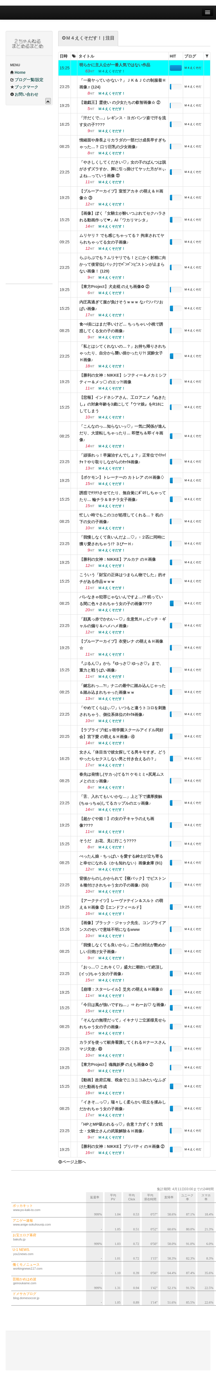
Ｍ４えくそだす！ (192, 68)
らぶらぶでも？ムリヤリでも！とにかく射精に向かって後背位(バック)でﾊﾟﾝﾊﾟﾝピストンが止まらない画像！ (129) (122, 264)
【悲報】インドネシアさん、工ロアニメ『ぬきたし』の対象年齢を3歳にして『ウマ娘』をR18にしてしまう (122, 404)
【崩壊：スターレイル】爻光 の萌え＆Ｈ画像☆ (121, 989)
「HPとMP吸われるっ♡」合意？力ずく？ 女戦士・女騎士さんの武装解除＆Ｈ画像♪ (121, 1127)
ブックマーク (24, 87)
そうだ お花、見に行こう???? (107, 841)
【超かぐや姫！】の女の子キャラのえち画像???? (116, 822)
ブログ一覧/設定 (26, 79)
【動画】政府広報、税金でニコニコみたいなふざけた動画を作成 (122, 1083)
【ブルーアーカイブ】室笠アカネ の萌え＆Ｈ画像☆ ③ (121, 194)
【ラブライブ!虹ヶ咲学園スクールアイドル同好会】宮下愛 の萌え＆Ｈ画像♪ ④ (121, 733)
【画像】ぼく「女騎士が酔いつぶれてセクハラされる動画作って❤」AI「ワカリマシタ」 (122, 216)
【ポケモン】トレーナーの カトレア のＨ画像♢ (121, 477)
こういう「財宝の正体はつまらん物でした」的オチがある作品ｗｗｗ (122, 578)
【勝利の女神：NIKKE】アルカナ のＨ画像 (117, 559)
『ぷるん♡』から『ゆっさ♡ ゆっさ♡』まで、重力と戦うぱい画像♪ (121, 666)
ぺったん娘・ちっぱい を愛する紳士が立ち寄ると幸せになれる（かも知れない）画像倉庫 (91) (121, 859)
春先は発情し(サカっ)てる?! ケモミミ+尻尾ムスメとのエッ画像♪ (121, 777)
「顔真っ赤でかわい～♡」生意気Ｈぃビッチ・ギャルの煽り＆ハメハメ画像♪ (122, 622)
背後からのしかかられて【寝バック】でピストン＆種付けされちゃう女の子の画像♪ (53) (122, 881)
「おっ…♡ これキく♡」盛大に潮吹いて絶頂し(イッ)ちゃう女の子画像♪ (121, 970)
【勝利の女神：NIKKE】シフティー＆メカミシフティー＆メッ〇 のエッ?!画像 (122, 378)
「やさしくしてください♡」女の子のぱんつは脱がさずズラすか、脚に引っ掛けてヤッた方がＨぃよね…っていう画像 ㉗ (122, 169)
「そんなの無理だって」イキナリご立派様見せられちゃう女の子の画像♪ (122, 1023)
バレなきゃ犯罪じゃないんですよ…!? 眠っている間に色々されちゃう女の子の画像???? (121, 600)
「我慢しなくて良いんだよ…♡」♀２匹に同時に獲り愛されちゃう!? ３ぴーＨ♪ (122, 540)
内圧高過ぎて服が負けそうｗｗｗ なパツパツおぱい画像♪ (121, 305)
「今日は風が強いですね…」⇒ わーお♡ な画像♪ (122, 1004)
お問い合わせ (24, 94)
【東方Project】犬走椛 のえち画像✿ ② (114, 286)
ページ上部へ (72, 1162)
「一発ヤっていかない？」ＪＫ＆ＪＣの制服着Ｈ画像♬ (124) (122, 83)
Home (18, 72)
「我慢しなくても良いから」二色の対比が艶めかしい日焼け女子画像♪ (122, 948)
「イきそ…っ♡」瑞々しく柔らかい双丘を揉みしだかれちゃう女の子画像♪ (122, 1105)
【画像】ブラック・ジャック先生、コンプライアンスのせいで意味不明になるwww (122, 926)
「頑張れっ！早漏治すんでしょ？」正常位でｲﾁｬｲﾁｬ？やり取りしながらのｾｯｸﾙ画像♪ (122, 458)
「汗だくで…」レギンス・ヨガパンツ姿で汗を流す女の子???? (122, 121)
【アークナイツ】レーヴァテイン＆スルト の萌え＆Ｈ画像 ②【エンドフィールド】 (121, 904)
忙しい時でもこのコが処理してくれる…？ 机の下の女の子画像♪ (121, 518)
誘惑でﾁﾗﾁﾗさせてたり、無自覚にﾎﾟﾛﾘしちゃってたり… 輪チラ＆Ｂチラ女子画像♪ (122, 496)
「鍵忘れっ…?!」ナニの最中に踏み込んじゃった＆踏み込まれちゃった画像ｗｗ (122, 689)
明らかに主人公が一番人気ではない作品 (114, 65)
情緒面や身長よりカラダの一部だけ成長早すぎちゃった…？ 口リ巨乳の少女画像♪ (122, 143)
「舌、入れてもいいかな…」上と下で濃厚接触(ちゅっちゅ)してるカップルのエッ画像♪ (120, 799)
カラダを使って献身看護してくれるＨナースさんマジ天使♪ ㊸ (122, 1045)
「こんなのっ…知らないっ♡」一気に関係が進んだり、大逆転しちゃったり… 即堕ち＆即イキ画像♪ (122, 433)
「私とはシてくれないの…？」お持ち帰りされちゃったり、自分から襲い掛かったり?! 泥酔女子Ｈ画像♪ (122, 353)
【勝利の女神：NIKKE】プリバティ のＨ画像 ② (122, 1146)
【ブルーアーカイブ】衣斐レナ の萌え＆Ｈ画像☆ (121, 644)
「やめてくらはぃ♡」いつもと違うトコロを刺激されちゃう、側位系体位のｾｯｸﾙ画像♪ (122, 711)
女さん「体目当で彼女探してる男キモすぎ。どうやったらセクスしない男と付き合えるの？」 (122, 755)
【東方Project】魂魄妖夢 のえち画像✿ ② (116, 1064)
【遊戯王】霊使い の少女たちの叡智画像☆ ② (119, 102)
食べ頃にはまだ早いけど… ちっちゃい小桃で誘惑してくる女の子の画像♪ (121, 327)
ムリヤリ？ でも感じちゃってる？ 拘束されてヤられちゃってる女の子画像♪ (121, 238)
